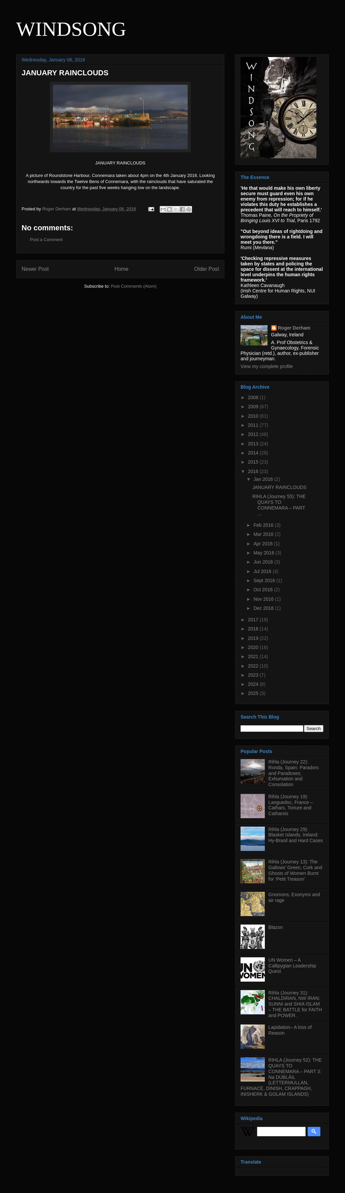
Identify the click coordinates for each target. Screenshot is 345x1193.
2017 (254, 619)
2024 (254, 684)
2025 (254, 693)
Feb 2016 (264, 525)
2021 (254, 656)
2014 (254, 453)
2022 (254, 666)
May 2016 (264, 552)
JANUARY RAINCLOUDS (279, 487)
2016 (254, 471)
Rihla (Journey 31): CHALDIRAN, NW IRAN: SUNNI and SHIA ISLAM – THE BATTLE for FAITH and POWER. (295, 1004)
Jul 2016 (263, 571)
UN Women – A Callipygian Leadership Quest (292, 965)
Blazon (276, 927)
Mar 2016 (264, 534)
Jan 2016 (263, 479)
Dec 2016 (264, 608)
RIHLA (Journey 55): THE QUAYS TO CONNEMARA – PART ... (279, 505)
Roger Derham (294, 328)
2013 (254, 443)
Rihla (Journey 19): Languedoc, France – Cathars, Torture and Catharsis (291, 805)
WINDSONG (71, 29)
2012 (254, 434)
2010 (254, 416)
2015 (254, 462)
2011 (254, 425)
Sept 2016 (264, 580)
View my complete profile (267, 366)
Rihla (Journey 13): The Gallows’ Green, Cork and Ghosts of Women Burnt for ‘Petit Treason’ (295, 870)
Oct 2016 (263, 589)
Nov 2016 (264, 599)
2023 (254, 675)
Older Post (206, 269)
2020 (254, 647)
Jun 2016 (263, 562)
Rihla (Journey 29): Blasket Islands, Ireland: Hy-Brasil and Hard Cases (296, 835)
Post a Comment (46, 239)
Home (122, 269)
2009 (254, 406)
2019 (254, 638)
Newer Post (35, 269)
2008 (254, 397)
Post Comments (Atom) (133, 286)
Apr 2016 (263, 543)
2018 (254, 628)
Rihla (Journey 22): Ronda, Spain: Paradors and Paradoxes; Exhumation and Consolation (294, 773)
